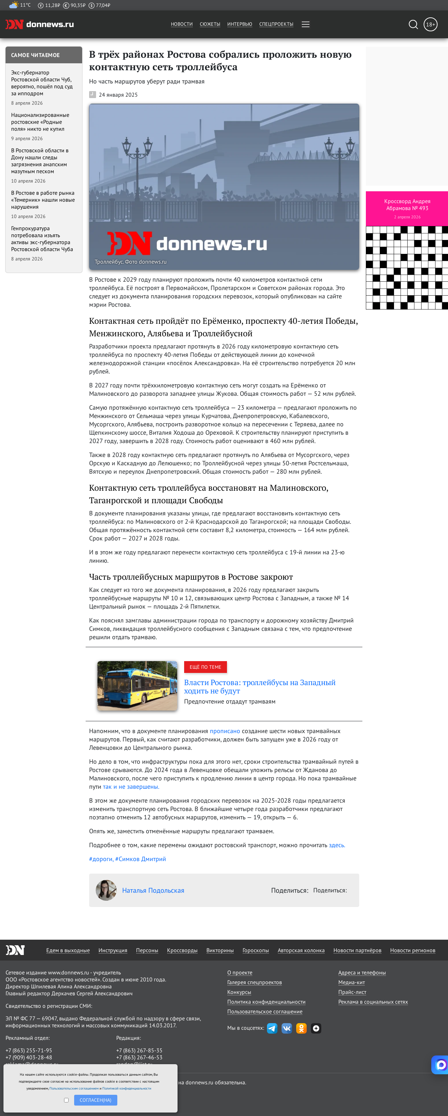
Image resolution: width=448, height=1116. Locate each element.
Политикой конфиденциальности (126, 1088)
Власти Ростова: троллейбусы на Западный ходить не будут (260, 686)
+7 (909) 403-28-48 (29, 1057)
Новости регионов (412, 950)
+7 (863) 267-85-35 (139, 1050)
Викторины (220, 950)
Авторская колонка (301, 950)
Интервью (239, 24)
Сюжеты (210, 24)
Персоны (147, 950)
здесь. (337, 845)
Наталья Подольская (140, 890)
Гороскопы (256, 950)
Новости (182, 24)
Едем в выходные (68, 950)
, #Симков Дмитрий (139, 859)
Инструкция (113, 950)
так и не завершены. (131, 786)
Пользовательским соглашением (74, 1088)
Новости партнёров (357, 950)
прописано (225, 731)
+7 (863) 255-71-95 (29, 1050)
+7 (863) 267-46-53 (139, 1057)
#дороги (100, 859)
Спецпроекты (276, 24)
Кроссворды (182, 950)
